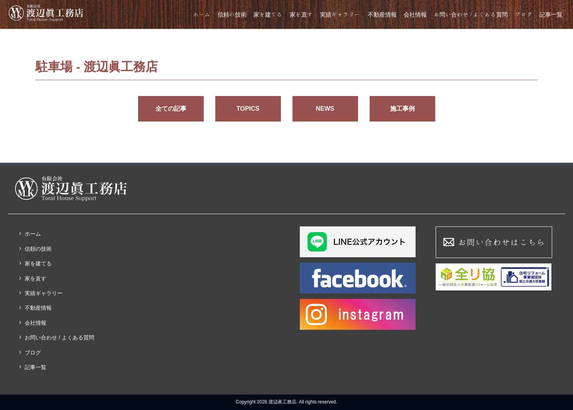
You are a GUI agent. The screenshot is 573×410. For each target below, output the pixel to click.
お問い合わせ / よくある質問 (471, 14)
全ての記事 (171, 108)
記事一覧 (551, 14)
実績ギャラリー (340, 14)
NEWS (325, 108)
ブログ (523, 14)
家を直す (301, 14)
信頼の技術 (232, 14)
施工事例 (402, 108)
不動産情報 (382, 14)
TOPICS (248, 108)
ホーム (201, 14)
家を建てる (268, 14)
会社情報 (415, 14)
